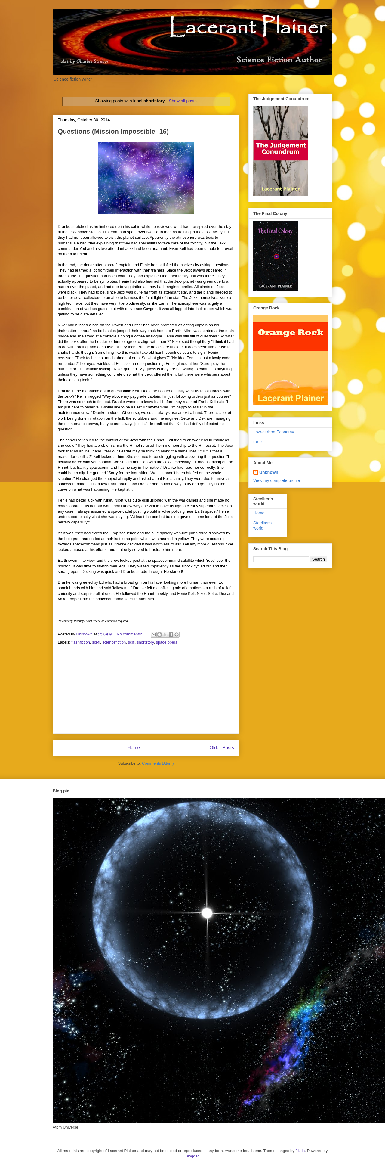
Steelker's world (262, 525)
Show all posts (182, 100)
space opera (166, 642)
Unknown (268, 472)
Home (133, 747)
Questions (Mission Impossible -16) (113, 131)
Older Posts (222, 747)
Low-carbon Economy (273, 432)
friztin (300, 1150)
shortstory (145, 642)
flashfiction (81, 642)
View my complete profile (276, 480)
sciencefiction (114, 642)
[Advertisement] (146, 691)
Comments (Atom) (158, 763)
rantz (258, 441)
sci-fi (96, 642)
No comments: (130, 634)
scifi (131, 642)
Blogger (192, 1156)
